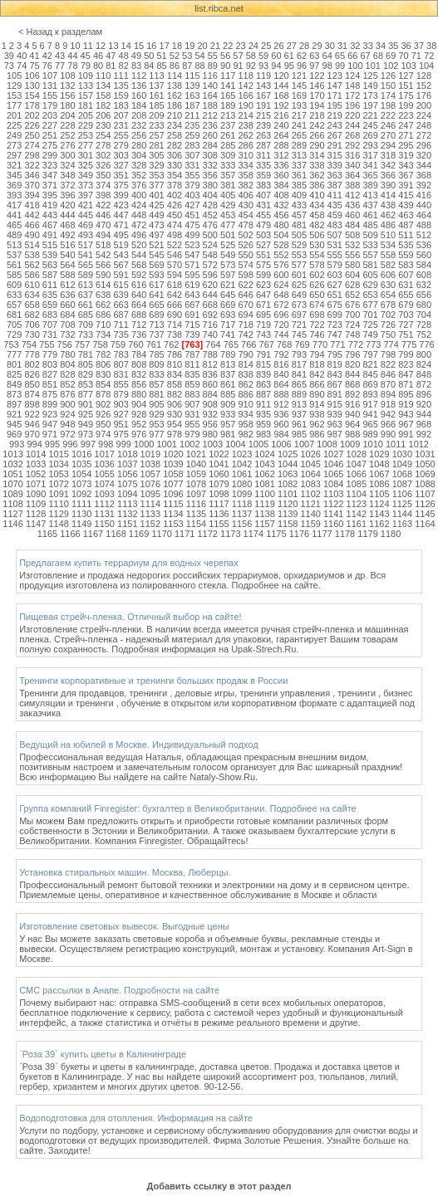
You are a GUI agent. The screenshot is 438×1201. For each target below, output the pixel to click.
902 (103, 404)
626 (316, 285)
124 (352, 76)
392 (423, 185)
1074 (105, 484)
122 (316, 76)
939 (334, 414)
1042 (242, 464)
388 (352, 185)
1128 (36, 514)
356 (210, 175)
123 (334, 76)
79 (86, 66)
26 (278, 46)
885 (227, 394)
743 (263, 334)
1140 (310, 514)
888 (280, 394)
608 (423, 275)
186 (174, 105)
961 (299, 424)
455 (263, 215)
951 (121, 424)
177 (14, 105)
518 (103, 245)
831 (121, 374)
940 (352, 414)
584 (423, 265)
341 (369, 165)
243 (334, 125)
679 (405, 305)
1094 (127, 494)
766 (248, 344)
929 (156, 414)
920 (423, 404)
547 (192, 255)
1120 (288, 504)
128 (423, 76)
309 (227, 155)
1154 (196, 524)
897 (14, 404)
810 (174, 364)
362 (316, 175)
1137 (242, 514)
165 (227, 95)
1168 (115, 534)
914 (316, 404)
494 (103, 235)
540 (67, 255)
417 (14, 205)
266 (316, 135)
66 (352, 56)
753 (10, 344)
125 (369, 76)
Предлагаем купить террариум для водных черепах (129, 563)
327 (121, 165)
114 (174, 76)
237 (227, 125)
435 (334, 205)
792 (280, 354)
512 (423, 235)
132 (67, 85)
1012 (419, 444)
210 (174, 115)
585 (14, 275)
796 (352, 354)
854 (103, 384)
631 (405, 285)
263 (263, 135)
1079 (219, 484)
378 (174, 185)
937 (299, 414)
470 (103, 225)
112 (138, 76)
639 (121, 295)
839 (263, 374)
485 (369, 225)
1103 (333, 494)
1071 (36, 484)
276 (67, 145)
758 (99, 344)
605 (369, 275)
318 (388, 155)
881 (156, 394)
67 (365, 56)
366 (388, 175)
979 (192, 434)
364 (352, 175)
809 (156, 364)
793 (299, 354)
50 (149, 56)
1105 (379, 494)
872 (423, 384)
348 (67, 175)
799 (405, 354)
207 (121, 115)
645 (227, 295)
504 (280, 235)
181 (85, 105)
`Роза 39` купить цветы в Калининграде (102, 1054)
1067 (379, 474)
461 (369, 215)
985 (299, 434)
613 (85, 285)
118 (245, 76)
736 (138, 334)
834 (174, 374)
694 (245, 315)
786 (174, 354)
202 (31, 115)
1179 (367, 534)
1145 (425, 514)
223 (405, 115)
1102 (310, 494)
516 (67, 245)
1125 (402, 504)
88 (199, 66)
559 (405, 255)
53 (187, 56)
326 (103, 165)
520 (138, 245)
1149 (81, 524)
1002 (189, 444)
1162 (379, 524)
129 (14, 85)
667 (192, 305)
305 (156, 155)
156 (67, 95)
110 (103, 76)
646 (245, 295)
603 (334, 275)
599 (263, 275)
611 (49, 285)
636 (67, 295)
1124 (379, 504)
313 (299, 155)
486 (388, 225)
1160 (333, 524)
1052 (36, 474)
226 (31, 125)
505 (299, 235)
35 (393, 46)
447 (121, 215)
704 (423, 315)
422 (103, 205)
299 (49, 155)
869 (369, 384)
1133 (150, 514)
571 (192, 265)
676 (352, 305)
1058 (173, 474)
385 (299, 185)
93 (263, 66)
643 (192, 295)
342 (388, 165)
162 (174, 95)
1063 (288, 474)
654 (388, 295)
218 (316, 115)
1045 (310, 464)
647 (263, 295)
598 (245, 275)
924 (67, 414)
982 (245, 434)
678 (388, 305)
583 (405, 265)
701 (369, 315)
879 (121, 394)
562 (31, 265)
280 (138, 145)
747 (334, 334)
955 (192, 424)
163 (192, 95)
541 (85, 255)
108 (67, 76)
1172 (207, 534)
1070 (12, 484)
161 (156, 95)
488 (423, 225)
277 (85, 145)
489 (14, 235)
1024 (264, 454)
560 (423, 255)
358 (245, 175)
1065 (333, 474)
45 (86, 56)
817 (299, 364)
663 (121, 305)
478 (245, 225)
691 (192, 315)
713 (156, 325)
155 (49, 95)
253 (85, 135)
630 (388, 285)
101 (373, 66)
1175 (276, 534)
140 (210, 85)
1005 (258, 444)
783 (121, 354)
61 (289, 56)
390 (388, 185)
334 (245, 165)
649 (299, 295)
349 (85, 175)
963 (334, 424)
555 (334, 255)
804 (67, 364)
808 (138, 364)
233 (156, 125)
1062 (264, 474)
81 (111, 66)
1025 (288, 454)
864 (280, 384)
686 (103, 315)
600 (280, 275)
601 (299, 275)
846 (388, 374)
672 (280, 305)
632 (423, 285)
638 (103, 295)
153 (14, 95)
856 (138, 384)
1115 (173, 504)
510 (388, 235)
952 (138, 424)
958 (245, 424)
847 (405, 374)
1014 (36, 454)
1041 (219, 464)
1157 (264, 524)
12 (101, 46)
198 (388, 105)
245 (369, 125)
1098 (219, 494)
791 (263, 354)
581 (369, 265)
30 (330, 46)
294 (388, 145)
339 (334, 165)
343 (405, 165)
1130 (81, 514)
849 (14, 384)
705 (14, 325)
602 (316, 275)
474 (174, 225)
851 (49, 384)
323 (49, 165)
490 (31, 235)
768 (284, 344)
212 (210, 115)
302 (103, 155)
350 (103, 175)
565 (85, 265)
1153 (173, 524)
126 (388, 76)
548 (210, 255)
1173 (230, 534)
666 (174, 305)
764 (212, 344)
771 (337, 344)
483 (334, 225)
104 (426, 66)
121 (299, 76)
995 (52, 444)
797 (369, 354)
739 (192, 334)
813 (227, 364)
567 (121, 265)
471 (121, 225)
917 (369, 404)
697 (299, 315)
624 (280, 285)
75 (34, 66)
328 (138, 165)
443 (49, 215)
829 (85, 374)
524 (210, 245)
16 (151, 46)
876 (67, 394)
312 (280, 155)
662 (103, 305)
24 (253, 46)
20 (202, 46)
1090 (36, 494)
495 (121, 235)
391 (405, 185)
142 (245, 85)
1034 (58, 464)
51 (161, 56)
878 (103, 394)
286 (245, 145)
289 (299, 145)
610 (31, 285)
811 (192, 364)
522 (174, 245)
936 (280, 414)
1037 (127, 464)
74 (22, 66)
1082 (288, 484)
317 (369, 155)
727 (405, 325)
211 (192, 115)
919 (405, 404)
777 (14, 354)
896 (423, 394)
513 (14, 245)
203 (49, 115)
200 (423, 105)
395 (49, 195)
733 (85, 334)
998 (105, 444)
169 (299, 95)
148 (352, 85)
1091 (58, 494)
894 (388, 394)
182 (103, 105)
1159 (310, 524)
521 (156, 245)
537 (14, 255)
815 (263, 364)
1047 (357, 464)
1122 (333, 504)
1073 (81, 484)
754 (29, 344)
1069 (425, 474)
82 (124, 66)
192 (280, 105)
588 (67, 275)
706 (31, 325)
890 (316, 394)
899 (49, 404)
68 (378, 56)
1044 (288, 464)
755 (46, 344)
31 (342, 46)
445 (85, 215)
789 (227, 354)
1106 (402, 494)
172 (352, 95)
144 (280, 85)
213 (227, 115)
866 (316, 384)
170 (316, 95)
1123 (357, 504)
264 (280, 135)
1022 (219, 454)
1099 (242, 494)
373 (85, 185)
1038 (150, 464)
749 (369, 334)
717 (227, 325)
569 (156, 265)
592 (138, 275)
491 (49, 235)
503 (263, 235)
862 (245, 384)
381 (227, 185)
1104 (357, 494)
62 (302, 56)
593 (156, 275)
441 (14, 215)
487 (405, 225)
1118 (242, 504)
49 (136, 56)
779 (49, 354)
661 (85, 305)
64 (327, 56)
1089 (12, 494)
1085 (357, 484)
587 (49, 275)
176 (423, 95)
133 (85, 85)
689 (156, 315)
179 (49, 105)
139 (192, 85)
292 (352, 145)
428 (210, 205)
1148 (58, 524)
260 (210, 135)
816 (280, 364)
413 (369, 195)
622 (245, 285)
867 (334, 384)
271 (405, 135)
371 (49, 185)
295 (405, 145)
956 (210, 424)
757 (82, 344)
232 (138, 125)
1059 (196, 474)
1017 (105, 454)
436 (352, 205)
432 (280, 205)
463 (405, 215)
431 (263, 205)
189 (227, 105)
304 (138, 155)
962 (316, 424)
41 (34, 56)
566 (103, 265)
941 (369, 414)
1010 (372, 444)
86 (175, 66)
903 (121, 404)
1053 (58, 474)
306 (174, 155)
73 (9, 66)
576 (280, 265)
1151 (127, 524)
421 (85, 205)
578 (316, 265)
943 (405, 414)
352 (138, 175)
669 (227, 305)
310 (245, 155)
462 (388, 215)
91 (238, 66)
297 (14, 155)
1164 (425, 524)
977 (156, 434)
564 (67, 265)
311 (263, 155)
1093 (105, 494)
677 (369, 305)
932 (210, 414)
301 (85, 155)
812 (210, 364)
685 (85, 315)
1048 (379, 464)
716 (210, 325)
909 (227, 404)
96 (302, 66)
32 (355, 46)
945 (14, 424)
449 (156, 215)
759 (118, 344)
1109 (36, 504)
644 (210, 295)
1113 (127, 504)
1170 (161, 534)
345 (14, 175)
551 (263, 255)
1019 (150, 454)
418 (31, 205)
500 (210, 235)
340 (352, 165)
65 (340, 56)
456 (280, 215)
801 (14, 364)
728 (423, 325)
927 (121, 414)
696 (280, 315)
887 (263, 394)
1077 (173, 484)
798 (388, 354)
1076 (150, 484)
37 (419, 46)
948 (67, 424)
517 (85, 245)
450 (174, 215)
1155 (219, 524)
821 (369, 364)
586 (31, 275)
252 (67, 135)
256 (138, 135)
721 (299, 325)
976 (138, 434)
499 (192, 235)
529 (299, 245)
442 (31, 215)
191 (263, 105)
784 (138, 354)
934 (245, 414)
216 (280, 115)
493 (85, 235)
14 (126, 46)
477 (227, 225)
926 (103, 414)
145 (299, 85)
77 (60, 66)
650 (316, 295)
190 (245, 105)
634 (31, 295)
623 (263, 285)
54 (199, 56)
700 (352, 315)
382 (245, 185)
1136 (219, 514)
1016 (81, 454)
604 (352, 275)
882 (174, 394)
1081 (264, 484)
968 (423, 424)
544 (138, 255)
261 (227, 135)
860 (210, 384)
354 (174, 175)
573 (227, 265)
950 (103, 424)
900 (67, 404)
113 (156, 76)
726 (388, 325)
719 (263, 325)
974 (103, 434)
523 (192, 245)
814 (245, 364)
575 (263, 265)
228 (67, 125)
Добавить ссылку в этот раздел (218, 1186)
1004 (235, 444)
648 (280, 295)
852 (67, 384)
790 (245, 354)
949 (85, 424)
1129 (58, 514)
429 (227, 205)
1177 (322, 534)
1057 (150, 474)
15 (139, 46)
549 (227, 255)
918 (388, 404)
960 (280, 424)
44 (72, 56)
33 (368, 46)
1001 (167, 444)
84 (149, 66)
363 (334, 175)
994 (34, 444)
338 (316, 165)
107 (49, 76)
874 (31, 394)
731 (49, 334)
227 (49, 125)
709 (85, 325)
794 (316, 354)
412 (352, 195)
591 (121, 275)
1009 (350, 444)
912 (280, 404)
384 (280, 185)
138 (174, 85)
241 (299, 125)
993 (16, 444)
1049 (402, 464)
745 (299, 334)
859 (192, 384)
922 (31, 414)
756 (64, 344)
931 (192, 414)
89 (213, 66)
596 (210, 275)
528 (280, 245)
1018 (127, 454)
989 (369, 434)
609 (14, 285)
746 (316, 334)
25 (266, 46)
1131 (105, 514)
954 (174, 424)
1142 (357, 514)
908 (210, 404)
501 (227, 235)
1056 (127, 474)
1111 (81, 504)
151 (405, 85)
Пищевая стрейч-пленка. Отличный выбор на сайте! (130, 617)
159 (121, 95)
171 (334, 95)
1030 (402, 454)
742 (245, 334)
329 (156, 165)
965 (369, 424)
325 (85, 165)
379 (192, 185)
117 (227, 76)
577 (299, 265)
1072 (58, 484)
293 (369, 145)
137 (156, 85)
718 (245, 325)
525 (227, 245)
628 (352, 285)
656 (423, 295)
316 (352, 155)
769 (301, 344)
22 (228, 46)
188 (210, 105)
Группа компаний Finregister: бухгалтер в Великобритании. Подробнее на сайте (188, 808)
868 (352, 384)
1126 (425, 504)
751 (405, 334)
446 (103, 215)
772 (355, 344)
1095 (150, 494)
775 (408, 344)
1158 (288, 524)
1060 (219, 474)
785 (156, 354)
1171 (184, 534)
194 (316, 105)
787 (192, 354)
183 (121, 105)
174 (388, 95)
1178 (345, 534)
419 (49, 205)
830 (103, 374)
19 (189, 46)
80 (98, 66)
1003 (213, 444)
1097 (196, 494)
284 (210, 145)
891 (334, 394)
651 (334, 295)
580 (352, 265)
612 (67, 285)
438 (388, 205)
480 (280, 225)
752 (423, 334)
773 (373, 344)
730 (31, 334)
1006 (281, 444)
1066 (357, 474)
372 (67, 185)
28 (304, 46)
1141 (333, 514)
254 (103, 135)
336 (280, 165)
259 (192, 135)
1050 (425, 464)
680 (423, 305)
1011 (396, 444)
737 (156, 334)
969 (14, 434)
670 (245, 305)
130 (31, 85)
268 (352, 135)
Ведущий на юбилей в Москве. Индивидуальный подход (138, 744)
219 (334, 115)
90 (225, 66)
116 (210, 76)
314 (316, 155)
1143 (379, 514)
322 (31, 165)
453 (227, 215)
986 (316, 434)
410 (316, 195)
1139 (288, 514)
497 (156, 235)
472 (138, 225)
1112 (105, 504)
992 (423, 434)
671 (263, 305)
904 (138, 404)
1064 (310, 474)
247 (405, 125)
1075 (127, 484)
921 (14, 414)
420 (67, 205)
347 (49, 175)
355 (192, 175)
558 (388, 255)
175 (405, 95)
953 (156, 424)
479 (263, 225)
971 (49, 434)
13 (113, 46)
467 (49, 225)
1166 (70, 534)
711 (121, 325)
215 (263, 115)
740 (210, 334)
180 (67, 105)
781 (85, 354)
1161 (357, 524)
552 (280, 255)
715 (192, 325)
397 (85, 195)
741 (227, 334)
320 (423, 155)
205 (85, 115)
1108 (12, 504)
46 (98, 56)
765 (231, 344)
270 (388, 135)
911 (263, 404)
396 (67, 195)
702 (388, 315)
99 (340, 66)
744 (280, 334)
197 (369, 105)
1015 (58, 454)
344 (423, 165)
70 (403, 56)
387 (334, 185)
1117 (219, 504)
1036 (105, 464)
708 (67, 325)
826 (31, 374)
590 (103, 275)
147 (334, 85)
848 (423, 374)
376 (138, 185)
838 (245, 374)
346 (31, 175)
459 (334, 215)
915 (334, 404)
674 (316, 305)
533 (369, 245)
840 (280, 374)
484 (352, 225)
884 (210, 394)
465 (14, 225)
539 (49, 255)
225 (14, 125)
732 (67, 334)
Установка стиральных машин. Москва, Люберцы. (124, 872)
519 (121, 245)
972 (67, 434)
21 (215, 46)
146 (316, 85)
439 (405, 205)
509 (369, 235)
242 (316, 125)
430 (245, 205)
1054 (81, 474)
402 (174, 195)
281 (156, 145)
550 (245, 255)
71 (416, 56)
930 (174, 414)
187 (192, 105)
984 (280, 434)
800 (423, 354)
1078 (196, 484)
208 (138, 115)
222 (388, 115)
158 (103, 95)
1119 (264, 504)
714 (174, 325)
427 (192, 205)
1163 (402, 524)
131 (49, 85)
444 (67, 215)
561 (14, 265)
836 (210, 374)
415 (405, 195)
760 (135, 344)
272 (423, 135)
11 (88, 46)
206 (103, 115)
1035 (81, 464)
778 (31, 354)
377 (156, 185)
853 (85, 384)
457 (299, 215)
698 (316, 315)
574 (245, 265)
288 (280, 145)
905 (156, 404)
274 (31, 145)
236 (210, 125)
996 (69, 444)
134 (103, 85)
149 (369, 85)
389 (369, 185)
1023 (242, 454)
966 (388, 424)
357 (227, 175)
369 (14, 185)
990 (388, 434)
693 (227, 315)
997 (88, 444)
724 (352, 325)
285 (227, 145)
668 (210, 305)
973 (85, 434)
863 (263, 384)
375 (121, 185)
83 (136, 66)
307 (192, 155)
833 (156, 374)
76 (47, 66)
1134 (173, 514)
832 (138, 374)
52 (175, 56)
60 (276, 56)
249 (14, 135)
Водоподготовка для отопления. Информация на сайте (136, 1118)
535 (405, 245)
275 (49, 145)
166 (245, 95)
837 (227, 374)
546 (174, 255)
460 (352, 215)
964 (352, 424)
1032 (12, 464)
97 (314, 66)
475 (192, 225)
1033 (36, 464)
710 (103, 325)
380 (210, 185)
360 (280, 175)
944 (423, 414)
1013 (12, 454)
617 (156, 285)
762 (171, 344)
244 (352, 125)
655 (405, 295)
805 (85, 364)
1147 (36, 524)
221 (369, 115)
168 (280, 95)
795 (334, 354)
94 (276, 66)
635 (49, 295)
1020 (173, 454)
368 (423, 175)
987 (334, 434)
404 (210, 195)
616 (138, 285)
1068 (402, 474)
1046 (333, 464)
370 (31, 185)
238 (245, 125)
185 (156, 105)
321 (14, 165)
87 (187, 66)
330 (174, 165)
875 (49, 394)
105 (14, 76)
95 (289, 66)
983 (263, 434)
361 (299, 175)
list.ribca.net (219, 8)
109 (85, 76)
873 (14, 394)
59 (263, 56)
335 (263, 165)
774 (390, 344)
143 (263, 85)
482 (316, 225)
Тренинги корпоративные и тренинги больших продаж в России (153, 681)
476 (210, 225)
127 (405, 76)
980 (210, 434)
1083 (310, 484)
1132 (127, 514)
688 (138, 315)
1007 (304, 444)
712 (138, 325)
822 (388, 364)
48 (124, 56)
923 (49, 414)
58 (251, 56)
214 (245, 115)
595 (192, 275)
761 (153, 344)
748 (352, 334)
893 (369, 394)
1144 (402, 514)
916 (352, 404)
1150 (105, 524)
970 (31, 434)
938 (316, 414)
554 (316, 255)
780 (67, 354)
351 (121, 175)
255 (121, 135)
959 (263, 424)
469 (85, 225)
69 (391, 56)
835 (192, 374)
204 (67, 115)
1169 (139, 534)
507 (334, 235)
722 (316, 325)
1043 (264, 464)
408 (280, 195)
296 (423, 145)
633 (14, 295)
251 (49, 135)
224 (423, 115)
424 (138, 205)
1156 (242, 524)
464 (423, 215)
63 (314, 56)
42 (47, 56)
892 (352, 394)
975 (121, 434)
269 (369, 135)
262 (245, 135)
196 (352, 105)
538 (31, 255)
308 (210, 155)
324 (67, 165)
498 (174, 235)
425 (156, 205)
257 (156, 135)
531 (334, 245)
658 (31, 305)
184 (138, 105)
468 (67, 225)
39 (9, 56)
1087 (402, 484)
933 (227, 414)
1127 (12, 514)
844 (352, 374)
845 (369, 374)
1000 (144, 444)
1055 (105, 474)
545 (156, 255)
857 (156, 384)
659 (49, 305)
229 (85, 125)
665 (156, 305)
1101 (288, 494)
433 (299, 205)
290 (316, 145)
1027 (333, 454)
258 (174, 135)
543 (121, 255)
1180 (391, 534)
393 (14, 195)
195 (334, 105)
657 (14, 305)
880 (138, 394)
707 (49, 325)
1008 (327, 444)
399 (121, 195)
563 (49, 265)
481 (299, 225)
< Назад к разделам (60, 32)
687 (121, 315)
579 (334, 265)
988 (352, 434)
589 (85, 275)
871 (405, 384)
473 (156, 225)
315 (334, 155)
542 (103, 255)
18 (177, 46)
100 (354, 66)
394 (31, 195)
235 (192, 125)
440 (423, 205)
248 (423, 125)
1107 (425, 494)
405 (227, 195)
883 (192, 394)
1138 (264, 514)
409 (299, 195)
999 (123, 444)
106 (31, 76)
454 (245, 215)
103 (408, 66)
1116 (196, 504)
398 (103, 195)
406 (245, 195)
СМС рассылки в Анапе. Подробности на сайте (119, 990)
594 (174, 275)
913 (299, 404)
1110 (58, 504)
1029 (379, 454)
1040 (196, 464)
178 (31, 105)
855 (121, 384)
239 (263, 125)
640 (138, 295)
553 (299, 255)
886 (245, 394)
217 (299, 115)
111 (121, 76)
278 (103, 145)
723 (334, 325)
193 (299, 105)
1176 (299, 534)
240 (280, 125)
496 (138, 235)
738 (174, 334)
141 (227, 85)
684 (67, 315)
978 (174, 434)
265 (299, 135)
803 (49, 364)
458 (316, 215)
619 (192, 285)
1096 (173, 494)
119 (263, 76)
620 (210, 285)
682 (31, 315)
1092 (81, 494)
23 (240, 46)
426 (174, 205)
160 (138, 95)
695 (263, 315)
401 (156, 195)
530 (316, 245)
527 (263, 245)
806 (103, 364)
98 (327, 66)
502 (245, 235)
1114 (150, 504)
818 (316, 364)
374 (103, 185)
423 (121, 205)
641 (156, 295)
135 (121, 85)
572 (210, 265)
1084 (333, 484)
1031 (425, 454)
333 (227, 165)
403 (192, 195)
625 (299, 285)
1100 (264, 494)
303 (121, 155)
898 (31, 404)
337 (299, 165)
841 (299, 374)
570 (174, 265)
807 (121, 364)
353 (156, 175)
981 (227, 434)
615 (121, 285)
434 (316, 205)
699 (334, 315)
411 (334, 195)
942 (388, 414)
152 (423, 85)
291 (334, 145)
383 (263, 185)
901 (85, 404)
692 (210, 315)
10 (75, 46)
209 (156, 115)
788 (210, 354)
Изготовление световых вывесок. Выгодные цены (124, 926)
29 (317, 46)
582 (388, 265)
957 (227, 424)
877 (85, 394)
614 (103, 285)
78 (72, 66)
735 (121, 334)
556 (352, 255)
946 (31, 424)
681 (14, 315)
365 (369, 175)
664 (138, 305)
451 (192, 215)
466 (31, 225)
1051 (12, 474)
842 (316, 374)
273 (14, 145)
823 (405, 364)
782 (103, 354)
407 (263, 195)
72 (429, 56)
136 (138, 85)
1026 (310, 454)
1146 (12, 524)
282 (174, 145)
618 (174, 285)
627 (334, 285)
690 (174, 315)
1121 (310, 504)
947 (49, 424)
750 (388, 334)
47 (111, 56)
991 (405, 434)
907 (192, 404)
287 (263, 145)
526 (245, 245)
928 (138, 414)
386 (316, 185)
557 (369, 255)
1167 (93, 534)
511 (405, 235)
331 (192, 165)
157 (85, 95)
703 (405, 315)
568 (138, 265)
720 (280, 325)
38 (431, 46)
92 (251, 66)
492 (67, 235)
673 (299, 305)
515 (49, 245)
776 (426, 344)
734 (103, 334)
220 (352, 115)
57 (238, 56)
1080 (242, 484)
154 (31, 95)
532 (352, 245)
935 (263, 414)
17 (165, 46)
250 (31, 135)
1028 (357, 454)
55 (213, 56)
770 (320, 344)
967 (405, 424)
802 (31, 364)
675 (334, 305)
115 (192, 76)
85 (162, 66)
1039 (173, 464)
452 (210, 215)
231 (121, 125)
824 (423, 364)
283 (192, 145)
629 (369, 285)
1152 (150, 524)
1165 (47, 534)
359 (263, 175)
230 (103, 125)
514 (31, 245)
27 (292, 46)
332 (210, 165)
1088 (425, 484)
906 (174, 404)
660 (67, 305)
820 (352, 364)
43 (60, 56)
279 (121, 145)
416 (423, 195)
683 (49, 315)
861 (227, 384)
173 (369, 95)
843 (334, 374)
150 (388, 85)
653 (369, 295)
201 (14, 115)
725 (369, 325)
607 (405, 275)
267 (334, 135)
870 (388, 384)
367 (405, 175)
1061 (242, 474)
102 (390, 66)
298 (31, 155)
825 (14, 374)
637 (85, 295)
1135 (196, 514)
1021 (196, 454)
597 (227, 275)
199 (405, 105)
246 (388, 125)
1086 (379, 484)
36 (406, 46)
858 (174, 384)
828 (67, 374)
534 (388, 245)
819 (334, 364)
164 (210, 95)
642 (174, 295)
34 (381, 46)
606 (388, 275)
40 (22, 56)
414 (388, 195)
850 (31, 384)
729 (14, 334)
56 (225, 56)
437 (369, 205)
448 (138, 215)
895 (405, 394)
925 (85, 414)
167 (263, 95)
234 (174, 125)
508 (352, 235)
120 (280, 76)
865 (299, 384)
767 (266, 344)
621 (227, 285)
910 (245, 404)
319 (405, 155)
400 (138, 195)
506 (316, 235)
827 (49, 374)
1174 (253, 534)
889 (299, 394)
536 (423, 245)
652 (352, 295)
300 (67, 155)
